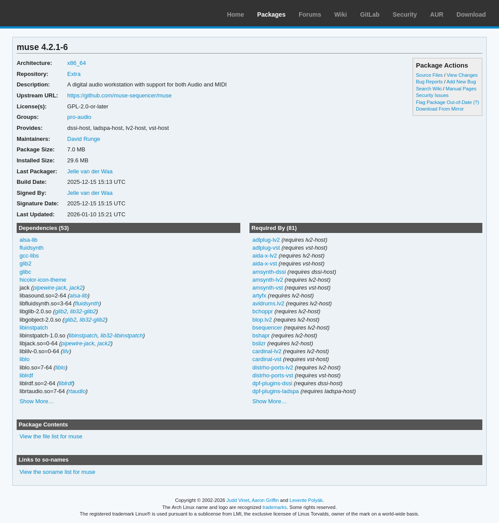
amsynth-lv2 (267, 279)
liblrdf (26, 375)
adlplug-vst (266, 247)
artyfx (259, 295)
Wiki (341, 14)
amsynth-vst (267, 287)
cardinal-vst (266, 359)
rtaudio (77, 391)
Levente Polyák (305, 500)
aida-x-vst (264, 263)
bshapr (261, 335)
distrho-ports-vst (272, 375)
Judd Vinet (238, 500)
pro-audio (79, 117)
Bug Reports (429, 81)
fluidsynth (31, 247)
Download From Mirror (440, 108)
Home (235, 14)
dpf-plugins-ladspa (275, 391)
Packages (271, 14)
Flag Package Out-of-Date (444, 102)
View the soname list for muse (57, 472)
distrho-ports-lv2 (272, 367)
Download (471, 14)
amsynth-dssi (269, 272)
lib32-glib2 (83, 311)
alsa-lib (28, 239)
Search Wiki (429, 88)
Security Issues (432, 95)
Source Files (429, 75)
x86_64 (76, 63)
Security (405, 14)
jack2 (75, 287)
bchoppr (262, 311)
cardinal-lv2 (266, 351)
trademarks (275, 507)
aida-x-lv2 (264, 255)
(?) (476, 102)
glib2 (25, 263)
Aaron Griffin (265, 500)
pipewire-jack (49, 287)
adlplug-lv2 (266, 239)
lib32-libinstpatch (121, 335)
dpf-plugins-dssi (272, 383)
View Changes (462, 75)
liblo (24, 359)
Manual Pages (461, 88)
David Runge (83, 139)
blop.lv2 (262, 319)
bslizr (258, 343)
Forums (310, 14)
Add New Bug (461, 81)
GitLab (369, 14)
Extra (73, 74)
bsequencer (267, 327)
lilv (66, 351)
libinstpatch (33, 327)
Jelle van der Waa (89, 171)
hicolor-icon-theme (42, 279)
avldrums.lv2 (268, 303)
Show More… (36, 401)
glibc (25, 272)
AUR (436, 14)
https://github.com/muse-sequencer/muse (119, 95)
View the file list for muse (50, 436)
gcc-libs (29, 255)
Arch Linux (48, 13)
